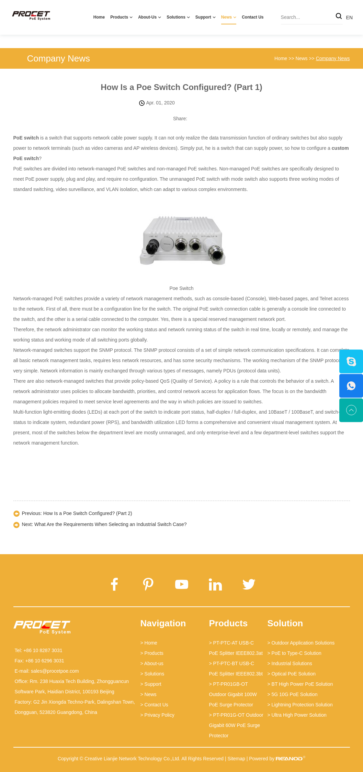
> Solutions (152, 673)
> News (148, 694)
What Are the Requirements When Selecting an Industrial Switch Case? (110, 524)
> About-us (151, 663)
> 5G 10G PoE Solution (293, 694)
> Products (151, 653)
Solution (285, 623)
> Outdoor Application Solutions (301, 643)
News (226, 17)
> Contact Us (154, 704)
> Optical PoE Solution (292, 673)
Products (119, 17)
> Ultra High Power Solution (297, 715)
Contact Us (252, 17)
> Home (148, 643)
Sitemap (236, 758)
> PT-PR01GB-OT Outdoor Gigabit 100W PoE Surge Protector (233, 694)
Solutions (176, 17)
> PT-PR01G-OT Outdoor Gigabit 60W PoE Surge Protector (236, 725)
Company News (58, 58)
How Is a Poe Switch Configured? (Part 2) (87, 513)
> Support (150, 684)
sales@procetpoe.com (55, 671)
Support (203, 17)
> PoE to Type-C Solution (294, 653)
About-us (147, 17)
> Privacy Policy (157, 715)
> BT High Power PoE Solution (300, 684)
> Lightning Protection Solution (300, 704)
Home (99, 17)
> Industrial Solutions (290, 663)
